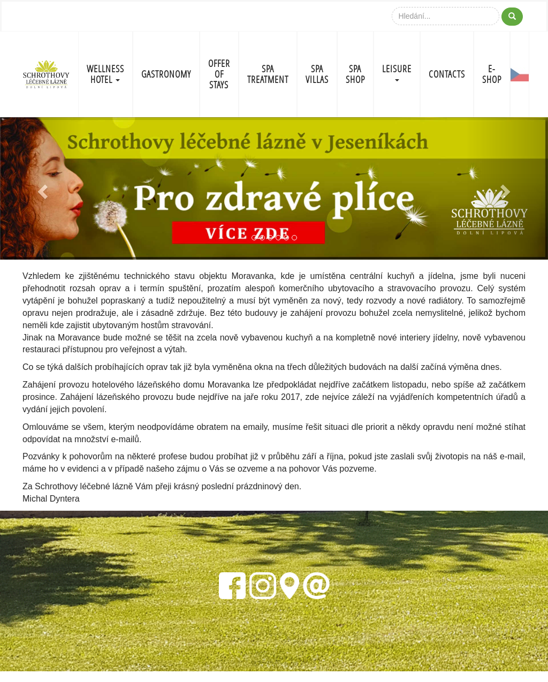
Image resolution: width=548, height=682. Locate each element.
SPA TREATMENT (267, 74)
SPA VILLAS (317, 74)
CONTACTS (447, 74)
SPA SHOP (355, 74)
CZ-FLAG (520, 74)
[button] (41, 188)
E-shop (491, 74)
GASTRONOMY (166, 74)
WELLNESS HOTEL (105, 74)
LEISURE (397, 72)
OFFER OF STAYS (219, 74)
